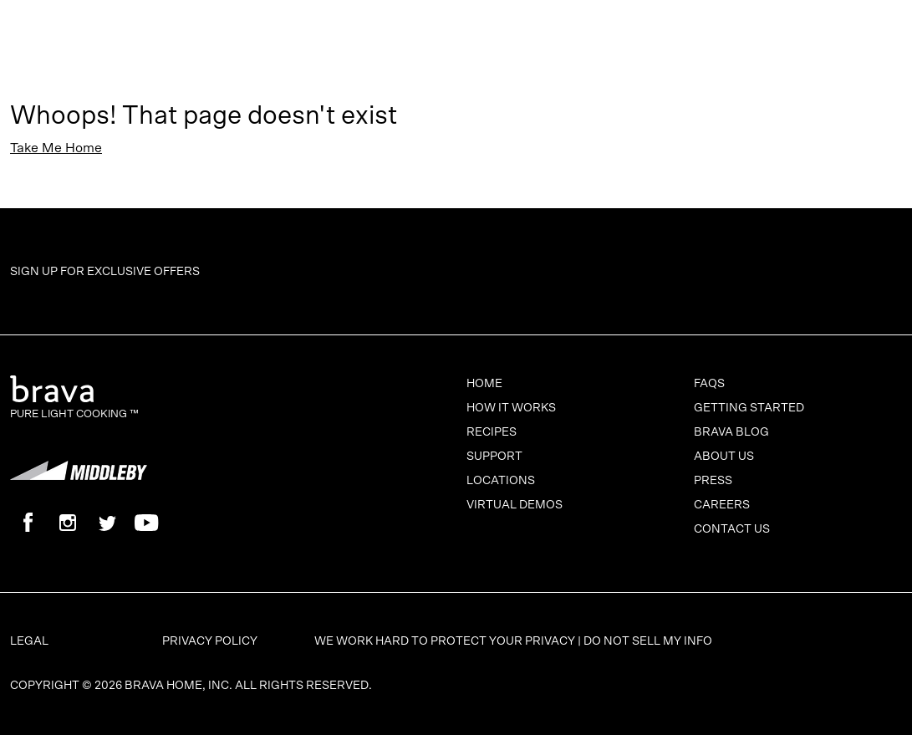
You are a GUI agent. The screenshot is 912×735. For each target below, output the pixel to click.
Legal (29, 641)
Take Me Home (56, 148)
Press (713, 481)
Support (494, 456)
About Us (724, 456)
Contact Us (732, 529)
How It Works (511, 408)
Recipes (491, 432)
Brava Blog (731, 432)
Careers (722, 505)
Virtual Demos (514, 505)
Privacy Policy (209, 641)
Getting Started (749, 408)
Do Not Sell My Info (647, 641)
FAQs (709, 384)
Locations (500, 481)
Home (484, 384)
